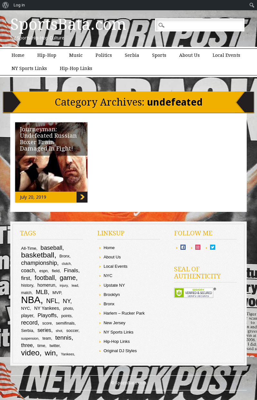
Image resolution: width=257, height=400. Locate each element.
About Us (189, 55)
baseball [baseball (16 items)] (51, 248)
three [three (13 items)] (26, 345)
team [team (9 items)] (46, 338)
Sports (159, 55)
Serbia (132, 55)
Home (18, 55)
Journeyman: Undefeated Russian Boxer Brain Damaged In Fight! (48, 139)
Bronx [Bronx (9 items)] (64, 256)
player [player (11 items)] (27, 315)
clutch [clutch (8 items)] (66, 263)
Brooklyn (112, 294)
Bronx (109, 303)
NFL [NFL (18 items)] (52, 300)
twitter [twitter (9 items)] (55, 345)
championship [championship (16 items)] (39, 263)
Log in (19, 5)
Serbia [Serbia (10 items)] (27, 330)
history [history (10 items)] (27, 285)
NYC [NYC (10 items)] (25, 308)
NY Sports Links (29, 68)
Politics (104, 55)
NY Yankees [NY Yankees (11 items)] (46, 308)
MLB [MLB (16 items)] (42, 292)
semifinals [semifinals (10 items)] (65, 323)
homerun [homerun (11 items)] (46, 285)
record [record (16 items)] (29, 322)
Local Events (226, 55)
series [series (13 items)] (44, 330)
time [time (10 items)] (41, 345)
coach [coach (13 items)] (28, 270)
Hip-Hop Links (76, 68)
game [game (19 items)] (68, 277)
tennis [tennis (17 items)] (63, 337)
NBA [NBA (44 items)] (30, 299)
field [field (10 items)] (56, 270)
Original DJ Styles (120, 350)
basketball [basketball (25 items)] (37, 255)
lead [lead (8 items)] (75, 285)
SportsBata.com (68, 24)
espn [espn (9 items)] (43, 271)
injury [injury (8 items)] (64, 285)
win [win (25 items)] (50, 353)
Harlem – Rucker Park (124, 313)
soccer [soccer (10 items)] (72, 330)
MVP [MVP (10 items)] (56, 292)
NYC (108, 275)
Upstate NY (114, 285)
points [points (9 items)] (66, 316)
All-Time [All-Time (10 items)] (28, 248)
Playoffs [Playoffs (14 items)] (47, 315)
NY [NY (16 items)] (66, 301)
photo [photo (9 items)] (68, 308)
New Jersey (114, 322)
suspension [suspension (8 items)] (29, 338)
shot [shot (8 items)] (59, 331)
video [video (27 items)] (30, 352)
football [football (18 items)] (45, 277)
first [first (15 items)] (25, 278)
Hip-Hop (46, 55)
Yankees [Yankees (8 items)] (67, 354)
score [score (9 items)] (47, 323)
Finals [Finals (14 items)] (71, 270)
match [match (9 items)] (26, 293)
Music (76, 55)
